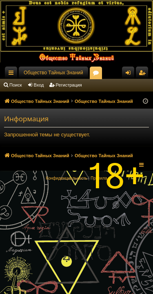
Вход (39, 84)
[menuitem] (66, 178)
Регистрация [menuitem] (143, 74)
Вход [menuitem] (130, 74)
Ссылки (12, 74)
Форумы (97, 74)
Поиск (15, 84)
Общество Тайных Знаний (53, 73)
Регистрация (69, 84)
